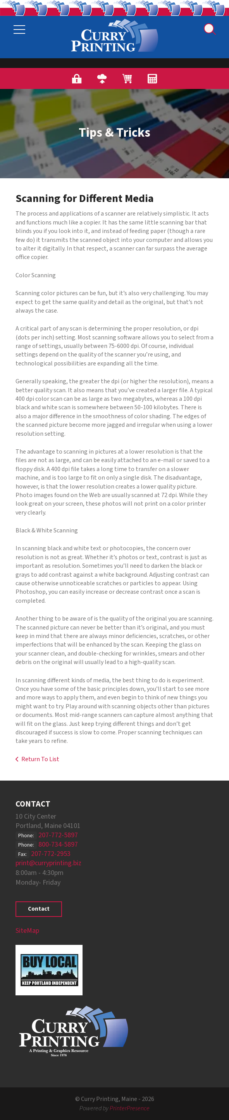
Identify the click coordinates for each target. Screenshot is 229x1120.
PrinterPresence (130, 1108)
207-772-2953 (51, 854)
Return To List (40, 759)
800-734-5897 (58, 844)
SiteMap (27, 931)
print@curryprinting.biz (48, 863)
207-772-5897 (58, 835)
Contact (39, 909)
